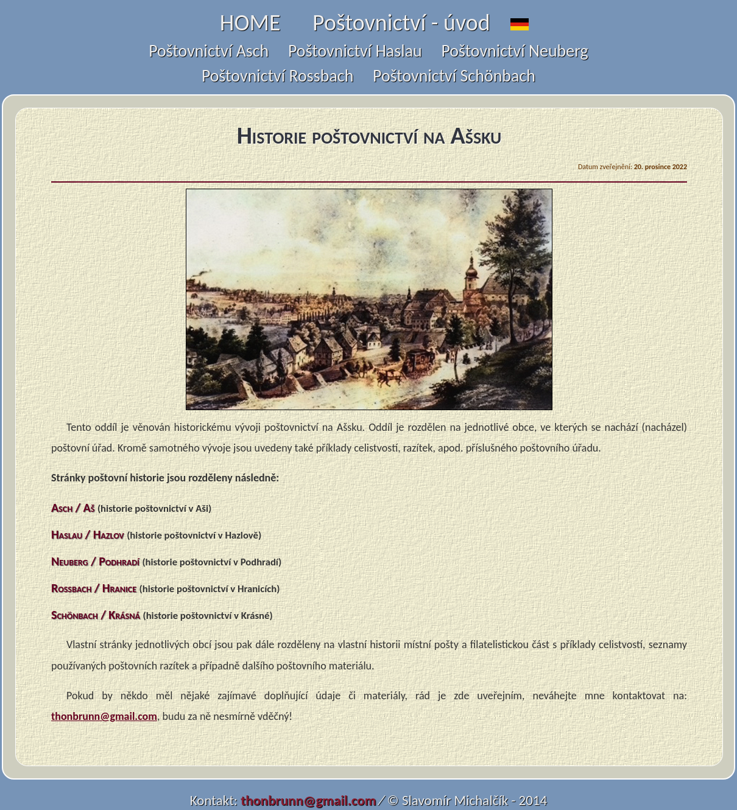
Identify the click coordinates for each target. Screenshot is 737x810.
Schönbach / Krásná (95, 614)
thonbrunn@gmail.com (104, 716)
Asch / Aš (72, 507)
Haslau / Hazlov (87, 534)
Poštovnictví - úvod (401, 23)
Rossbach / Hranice (93, 588)
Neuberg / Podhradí (95, 561)
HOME (250, 23)
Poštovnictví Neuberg (514, 50)
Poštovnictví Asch (209, 50)
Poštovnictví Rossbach (277, 75)
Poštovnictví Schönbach (454, 75)
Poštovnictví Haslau (355, 50)
